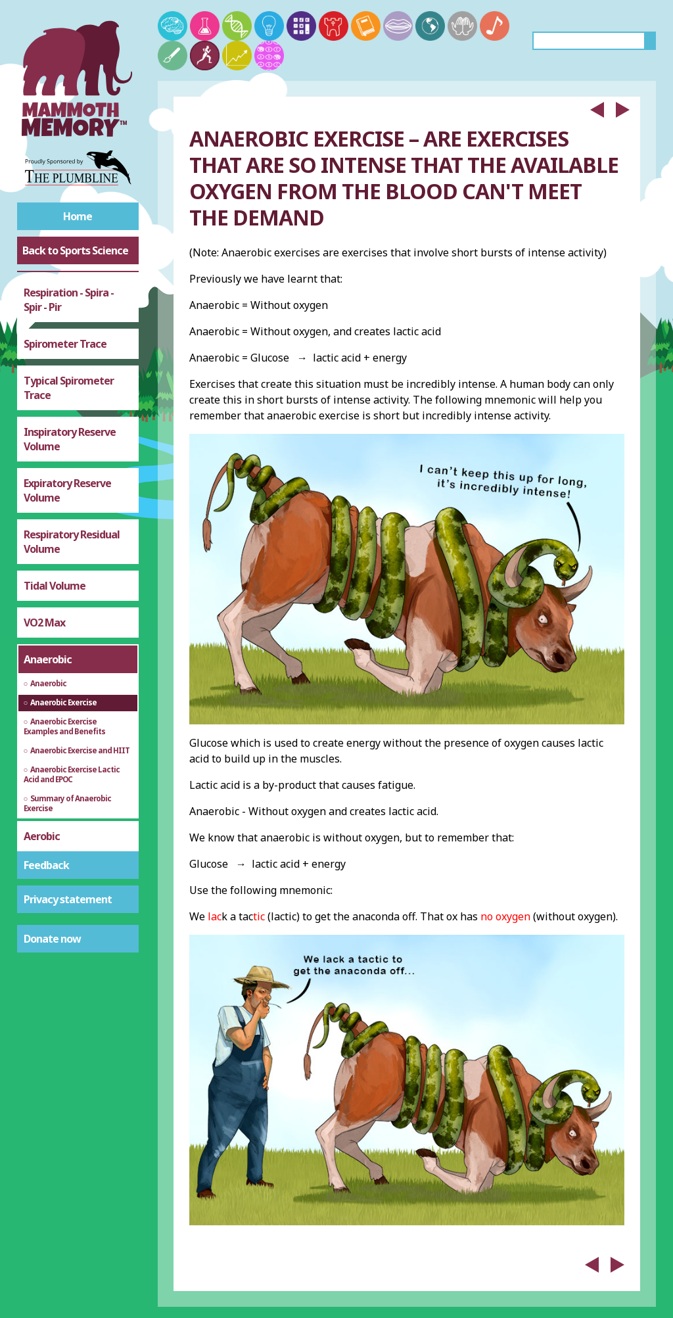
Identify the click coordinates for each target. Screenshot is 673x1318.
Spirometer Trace (65, 344)
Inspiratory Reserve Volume (70, 439)
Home (77, 216)
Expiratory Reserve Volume (67, 490)
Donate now (52, 938)
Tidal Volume (54, 585)
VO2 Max (44, 622)
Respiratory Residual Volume (72, 541)
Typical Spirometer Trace (69, 387)
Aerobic (42, 836)
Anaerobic (48, 659)
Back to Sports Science (75, 250)
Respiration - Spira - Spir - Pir (69, 299)
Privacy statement (68, 899)
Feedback (46, 865)
